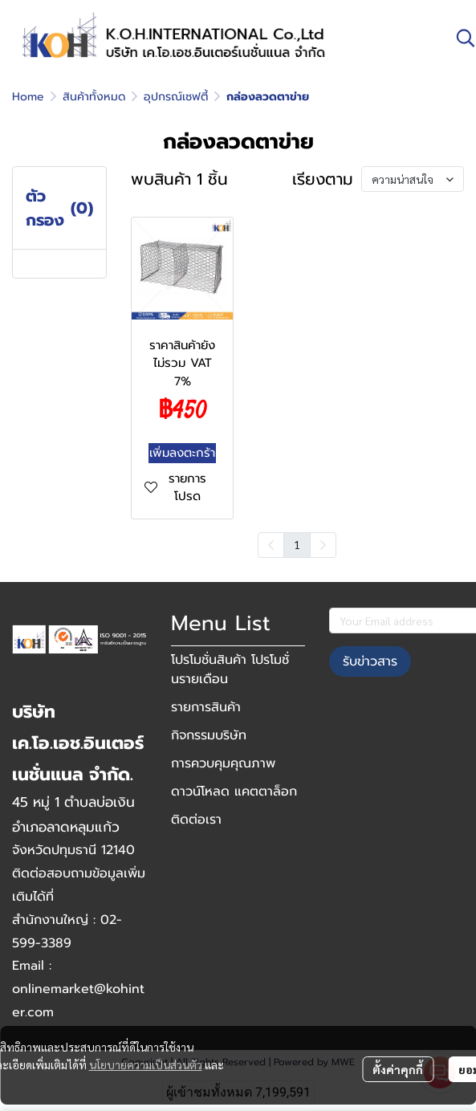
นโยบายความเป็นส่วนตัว (145, 1064)
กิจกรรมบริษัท (208, 735)
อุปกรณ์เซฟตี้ (176, 96)
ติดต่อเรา (196, 819)
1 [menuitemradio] (297, 544)
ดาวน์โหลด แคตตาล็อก (234, 791)
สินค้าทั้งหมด (94, 96)
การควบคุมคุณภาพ (223, 763)
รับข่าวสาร (370, 661)
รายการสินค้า (206, 707)
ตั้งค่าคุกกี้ (397, 1069)
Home (28, 96)
